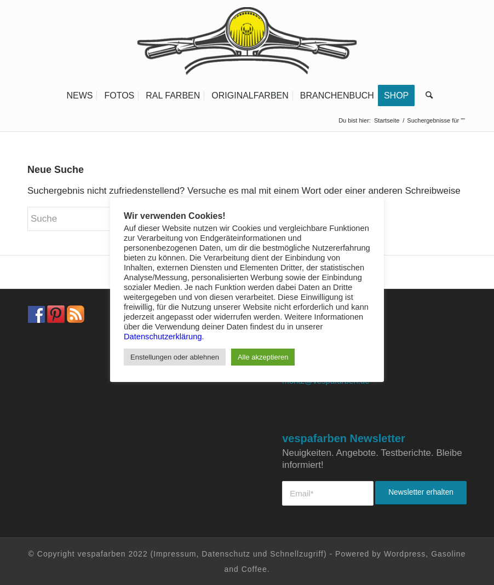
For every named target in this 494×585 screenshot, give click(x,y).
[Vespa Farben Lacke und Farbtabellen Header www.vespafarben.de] (247, 41)
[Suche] (426, 95)
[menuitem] (79, 95)
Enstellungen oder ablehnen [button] (174, 357)
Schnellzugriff (297, 553)
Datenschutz (226, 553)
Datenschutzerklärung (163, 336)
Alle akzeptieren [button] (263, 357)
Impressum (174, 553)
